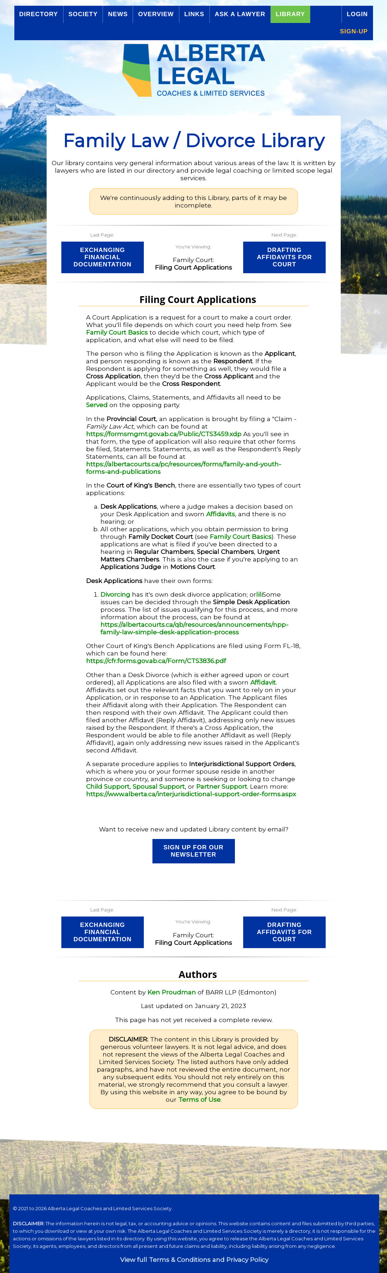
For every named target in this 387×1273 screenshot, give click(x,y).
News (118, 14)
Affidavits (220, 514)
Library (290, 14)
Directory (38, 14)
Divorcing (115, 594)
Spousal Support (159, 786)
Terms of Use (199, 1099)
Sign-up (354, 31)
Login (357, 14)
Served (97, 405)
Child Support (107, 786)
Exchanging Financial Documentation (103, 257)
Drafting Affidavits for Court (284, 257)
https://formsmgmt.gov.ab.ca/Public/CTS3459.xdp (163, 434)
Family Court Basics (117, 332)
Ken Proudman (171, 992)
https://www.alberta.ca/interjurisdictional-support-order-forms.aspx (191, 794)
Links (194, 14)
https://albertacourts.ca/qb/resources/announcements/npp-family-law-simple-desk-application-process (194, 628)
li (257, 594)
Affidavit (263, 682)
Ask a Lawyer (240, 14)
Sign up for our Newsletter (194, 851)
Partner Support (221, 786)
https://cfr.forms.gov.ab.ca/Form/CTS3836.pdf (156, 661)
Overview (156, 14)
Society (83, 14)
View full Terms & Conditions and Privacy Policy (194, 1259)
